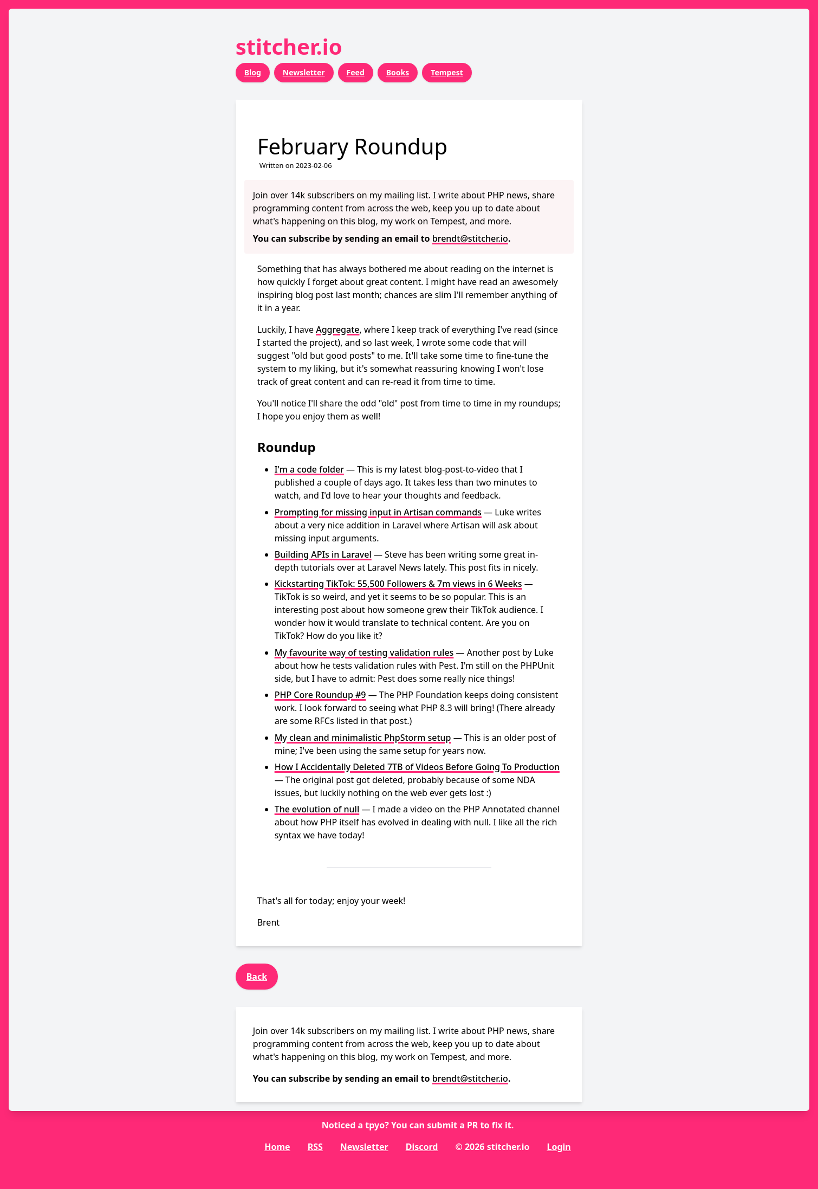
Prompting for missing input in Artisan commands (378, 512)
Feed (356, 72)
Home (277, 1147)
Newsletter (304, 72)
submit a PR (452, 1125)
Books (398, 72)
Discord (422, 1147)
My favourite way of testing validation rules (364, 652)
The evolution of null (317, 809)
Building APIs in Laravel (323, 554)
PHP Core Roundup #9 (320, 695)
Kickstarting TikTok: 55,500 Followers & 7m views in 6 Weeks (398, 584)
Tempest (447, 72)
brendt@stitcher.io (470, 238)
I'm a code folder (309, 469)
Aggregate (337, 329)
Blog (252, 72)
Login (558, 1147)
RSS (315, 1147)
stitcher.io (289, 46)
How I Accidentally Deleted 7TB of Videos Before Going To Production (417, 767)
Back (256, 977)
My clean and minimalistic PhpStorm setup (363, 738)
